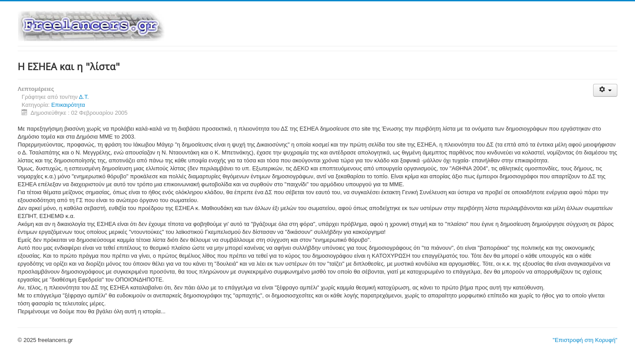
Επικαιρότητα (68, 104)
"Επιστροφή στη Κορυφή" (585, 340)
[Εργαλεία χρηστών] (605, 90)
